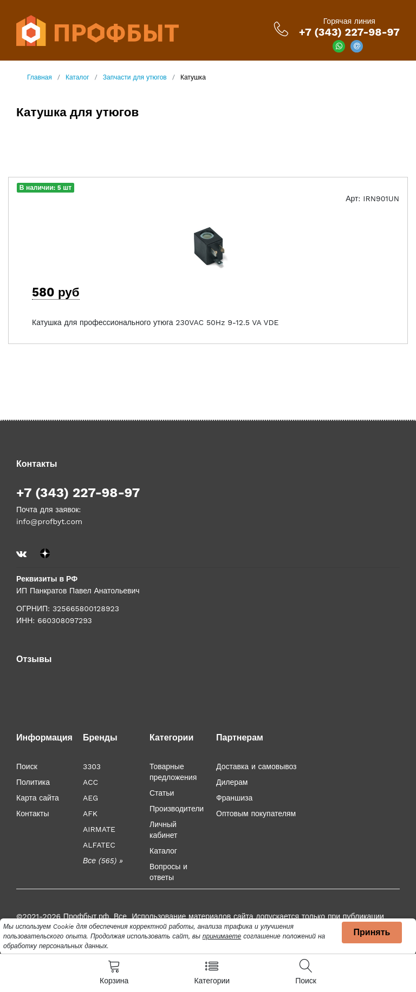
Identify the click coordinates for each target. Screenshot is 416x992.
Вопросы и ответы (168, 872)
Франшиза (234, 797)
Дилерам (232, 782)
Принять (372, 932)
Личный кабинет (164, 829)
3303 (92, 766)
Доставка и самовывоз (256, 766)
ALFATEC (99, 845)
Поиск (26, 766)
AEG (90, 797)
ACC (90, 782)
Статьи (162, 793)
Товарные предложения (173, 772)
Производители (177, 808)
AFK (90, 813)
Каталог (163, 850)
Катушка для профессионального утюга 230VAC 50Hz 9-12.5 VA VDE (155, 322)
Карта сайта (37, 797)
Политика (33, 782)
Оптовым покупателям (256, 813)
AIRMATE (99, 829)
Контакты (32, 813)
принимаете (222, 936)
